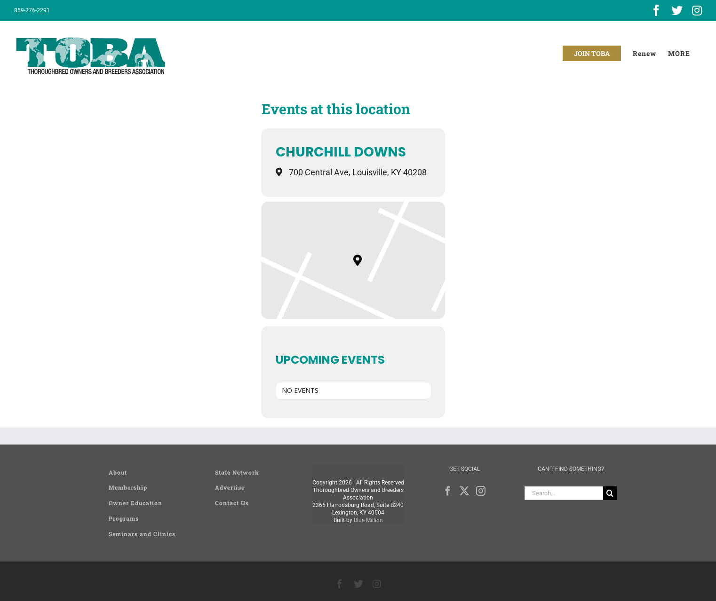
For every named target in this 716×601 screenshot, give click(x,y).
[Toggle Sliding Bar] (679, 53)
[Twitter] (464, 491)
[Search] (610, 493)
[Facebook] (448, 491)
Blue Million (368, 520)
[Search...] (564, 493)
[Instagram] (480, 491)
